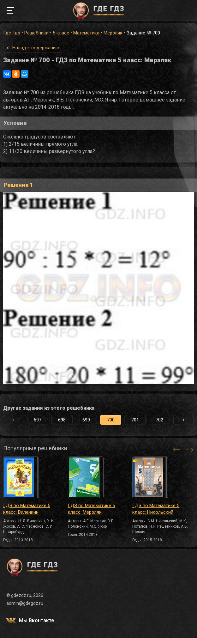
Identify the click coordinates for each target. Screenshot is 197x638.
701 (135, 420)
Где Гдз (11, 33)
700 (111, 420)
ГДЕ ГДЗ (98, 10)
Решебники (36, 33)
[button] (183, 420)
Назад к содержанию (35, 48)
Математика (86, 33)
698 (62, 420)
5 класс (61, 33)
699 (86, 420)
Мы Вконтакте (36, 620)
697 (37, 420)
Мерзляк (113, 33)
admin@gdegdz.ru (24, 603)
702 (159, 420)
